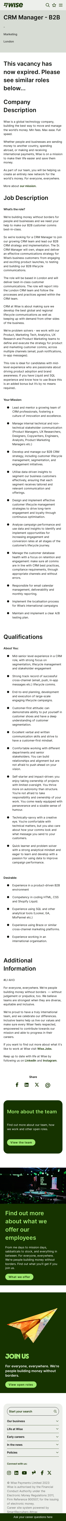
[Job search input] (33, 1411)
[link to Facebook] (42, 1473)
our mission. (28, 186)
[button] (48, 5)
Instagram (49, 1060)
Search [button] (56, 1411)
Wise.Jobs (44, 1048)
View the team (21, 1142)
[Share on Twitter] (37, 1085)
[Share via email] (48, 1085)
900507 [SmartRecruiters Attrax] (33, 1499)
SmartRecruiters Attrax (22, 1512)
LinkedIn (30, 1060)
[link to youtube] (24, 1473)
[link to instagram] (9, 1473)
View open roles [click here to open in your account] (21, 1384)
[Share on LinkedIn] (27, 1085)
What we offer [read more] (19, 1277)
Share (33, 1077)
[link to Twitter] (49, 1473)
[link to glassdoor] (33, 1473)
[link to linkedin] (16, 1473)
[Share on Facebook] (17, 1085)
